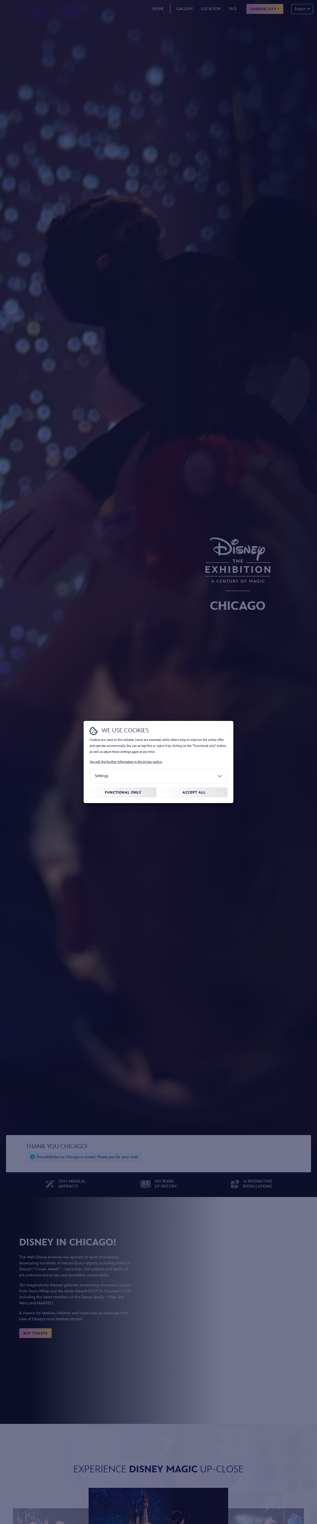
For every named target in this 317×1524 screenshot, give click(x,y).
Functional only (123, 792)
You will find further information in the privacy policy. (126, 762)
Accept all (194, 792)
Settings (101, 776)
